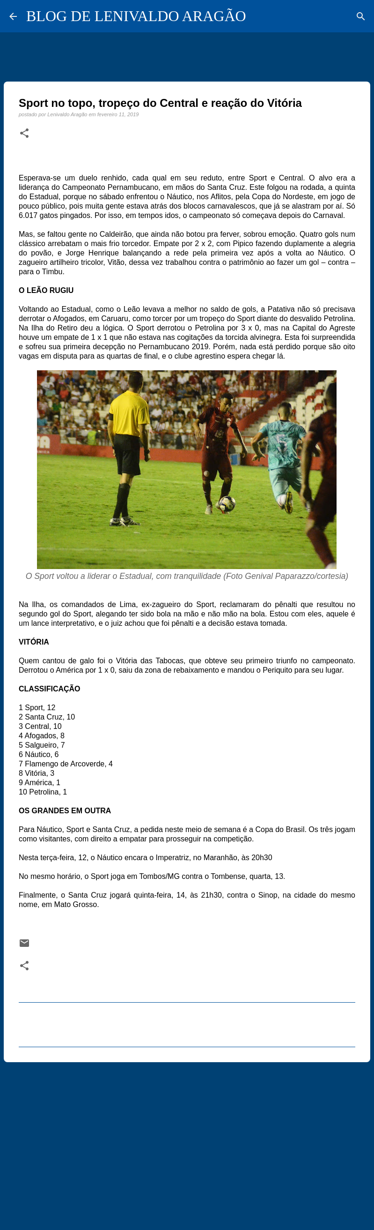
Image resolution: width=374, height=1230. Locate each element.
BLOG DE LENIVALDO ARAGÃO (136, 16)
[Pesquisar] (361, 16)
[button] (24, 134)
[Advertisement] (187, 1142)
